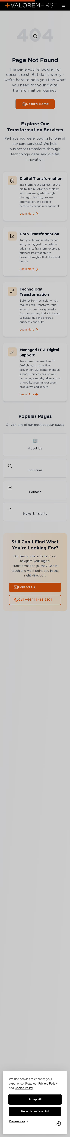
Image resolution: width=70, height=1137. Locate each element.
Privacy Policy (47, 1083)
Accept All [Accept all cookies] (34, 1099)
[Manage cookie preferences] (18, 1123)
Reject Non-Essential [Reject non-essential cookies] (35, 1111)
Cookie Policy (24, 1088)
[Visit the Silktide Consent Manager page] (59, 1123)
